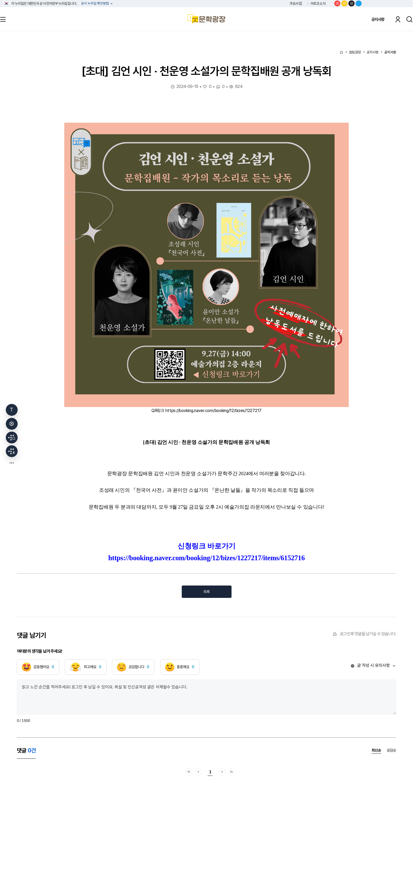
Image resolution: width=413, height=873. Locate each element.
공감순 (391, 750)
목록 (206, 591)
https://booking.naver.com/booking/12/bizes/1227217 (213, 410)
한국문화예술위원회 (388, 3)
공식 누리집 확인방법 (95, 3)
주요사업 (296, 3)
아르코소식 (318, 3)
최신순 (376, 750)
